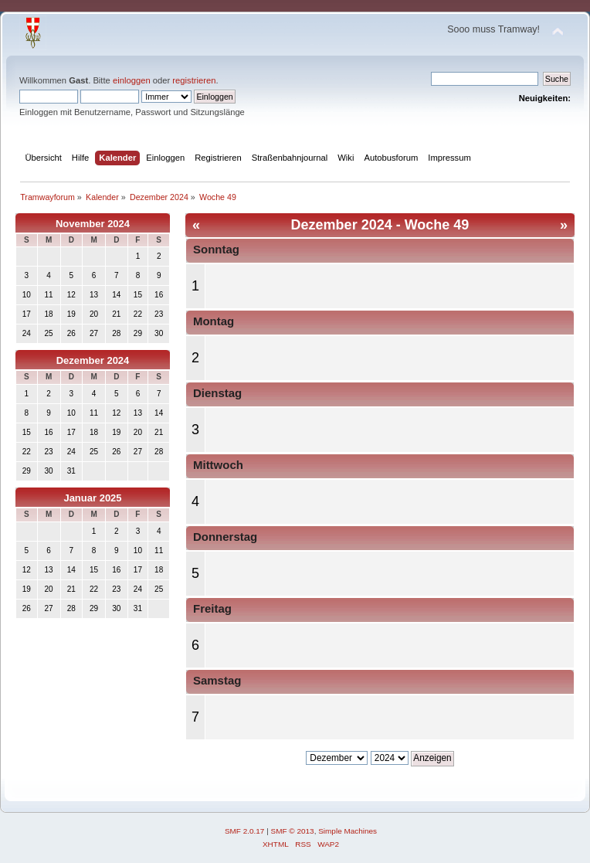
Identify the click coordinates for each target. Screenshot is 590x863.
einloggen (132, 80)
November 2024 (93, 223)
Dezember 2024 (93, 360)
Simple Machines (347, 831)
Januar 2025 (92, 498)
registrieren (193, 80)
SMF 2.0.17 (245, 831)
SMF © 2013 (292, 831)
